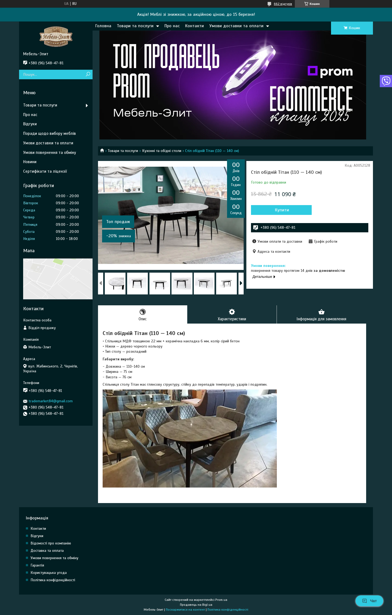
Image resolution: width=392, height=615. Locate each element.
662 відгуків (283, 4)
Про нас (172, 26)
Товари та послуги (135, 26)
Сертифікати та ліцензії (45, 171)
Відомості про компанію (50, 543)
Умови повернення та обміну (49, 152)
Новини (29, 161)
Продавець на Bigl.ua (196, 605)
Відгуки (30, 123)
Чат (369, 600)
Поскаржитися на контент (185, 610)
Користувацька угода (48, 573)
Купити (280, 210)
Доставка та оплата (47, 551)
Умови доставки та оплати (236, 26)
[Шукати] (88, 74)
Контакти (194, 26)
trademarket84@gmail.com (51, 401)
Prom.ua (221, 600)
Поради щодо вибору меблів (49, 133)
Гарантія (37, 565)
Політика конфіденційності (52, 580)
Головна (103, 26)
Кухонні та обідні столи (161, 150)
